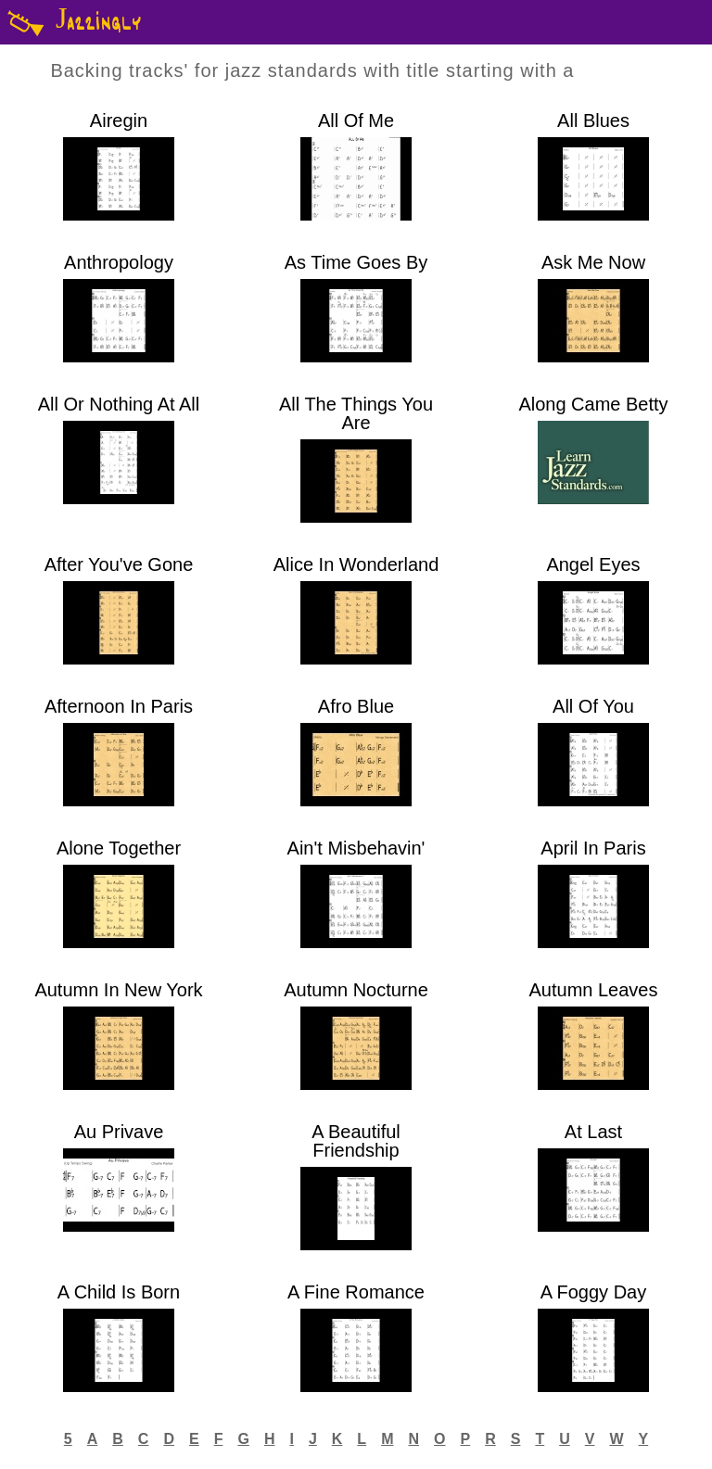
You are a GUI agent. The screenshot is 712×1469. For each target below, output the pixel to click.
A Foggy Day (593, 1292)
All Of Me (356, 121)
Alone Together (119, 848)
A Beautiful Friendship (356, 1141)
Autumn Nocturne (356, 990)
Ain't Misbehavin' (356, 848)
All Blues (593, 121)
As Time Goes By (356, 262)
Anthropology (118, 262)
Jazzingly (70, 22)
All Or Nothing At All (119, 404)
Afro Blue (356, 706)
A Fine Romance (356, 1292)
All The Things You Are (356, 414)
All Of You (593, 706)
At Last (593, 1132)
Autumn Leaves (593, 990)
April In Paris (592, 848)
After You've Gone (119, 565)
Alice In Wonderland (356, 565)
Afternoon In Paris (118, 706)
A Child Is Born (118, 1292)
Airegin (118, 121)
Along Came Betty (593, 404)
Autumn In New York (118, 990)
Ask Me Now (593, 262)
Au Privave (119, 1132)
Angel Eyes (593, 565)
